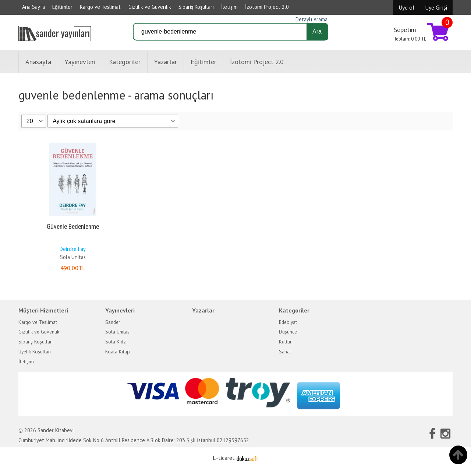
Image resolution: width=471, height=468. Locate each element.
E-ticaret (224, 457)
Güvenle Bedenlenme (73, 226)
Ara (317, 31)
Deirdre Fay (73, 248)
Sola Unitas (73, 257)
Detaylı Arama (311, 19)
